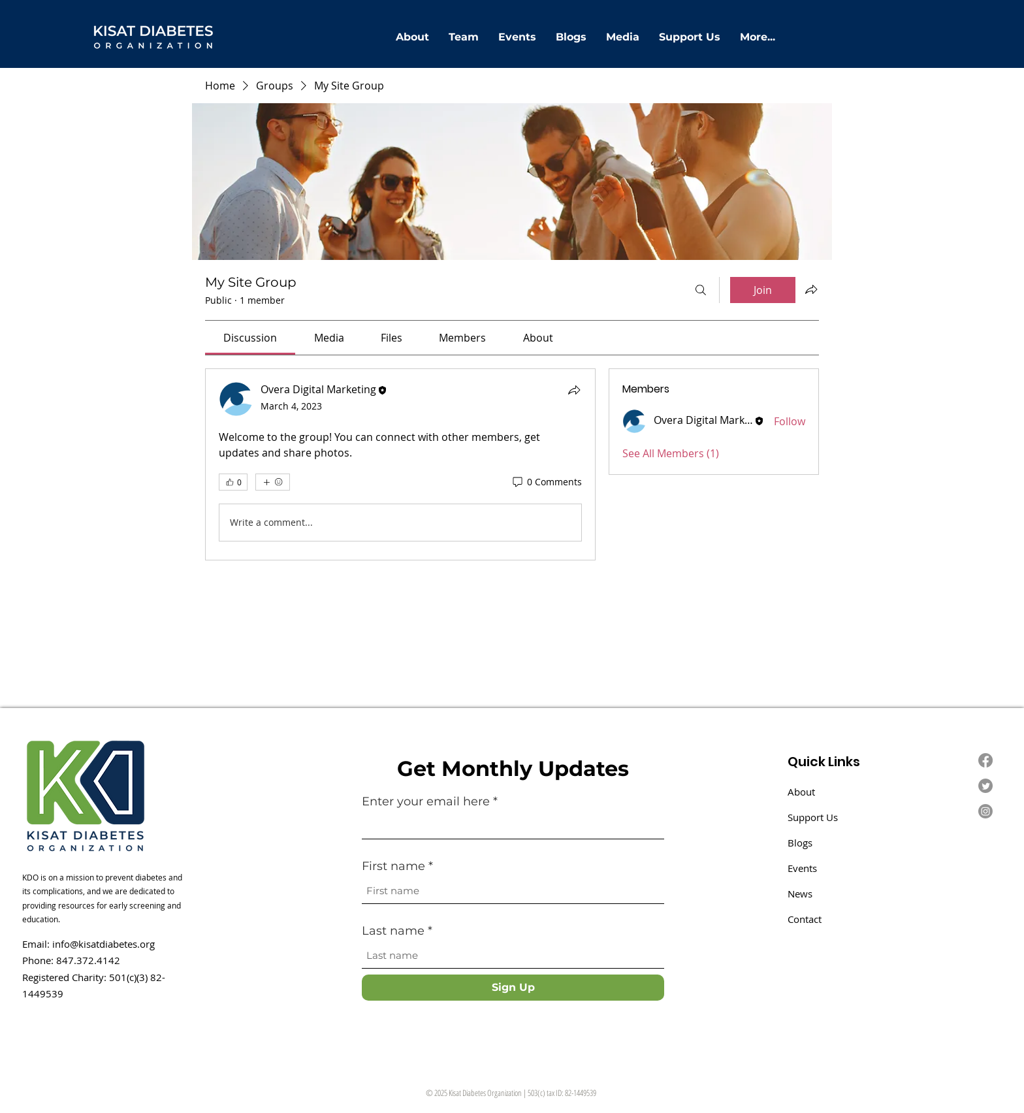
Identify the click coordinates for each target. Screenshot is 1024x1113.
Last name (395, 931)
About (801, 791)
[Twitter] (985, 786)
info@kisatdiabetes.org (103, 943)
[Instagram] (985, 811)
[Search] (701, 290)
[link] (250, 338)
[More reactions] (272, 482)
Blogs (800, 842)
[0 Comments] (546, 482)
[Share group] (811, 289)
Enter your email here (426, 801)
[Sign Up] (513, 988)
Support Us (813, 817)
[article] (400, 464)
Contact (805, 919)
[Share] (574, 390)
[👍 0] (233, 482)
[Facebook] (985, 760)
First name (395, 866)
